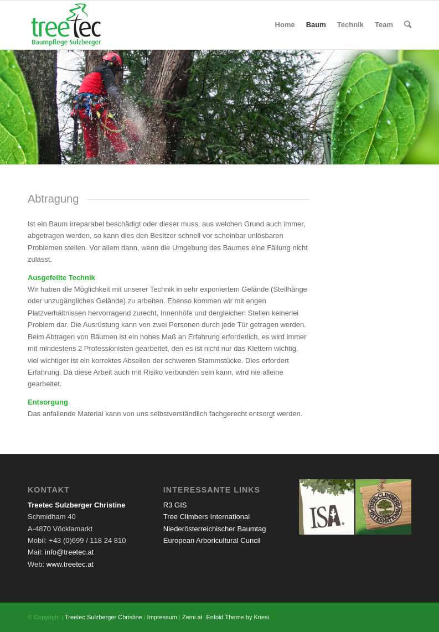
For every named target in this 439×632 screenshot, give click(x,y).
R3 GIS (175, 505)
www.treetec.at (70, 564)
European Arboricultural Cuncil (212, 540)
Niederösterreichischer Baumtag (214, 529)
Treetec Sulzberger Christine (103, 617)
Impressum (162, 617)
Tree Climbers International (206, 516)
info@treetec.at (69, 552)
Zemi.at (192, 617)
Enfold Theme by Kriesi (237, 617)
